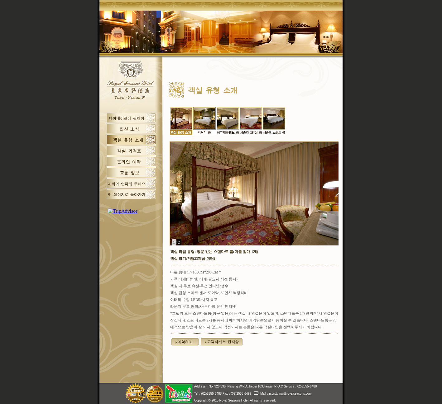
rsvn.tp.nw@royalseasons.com (290, 393)
